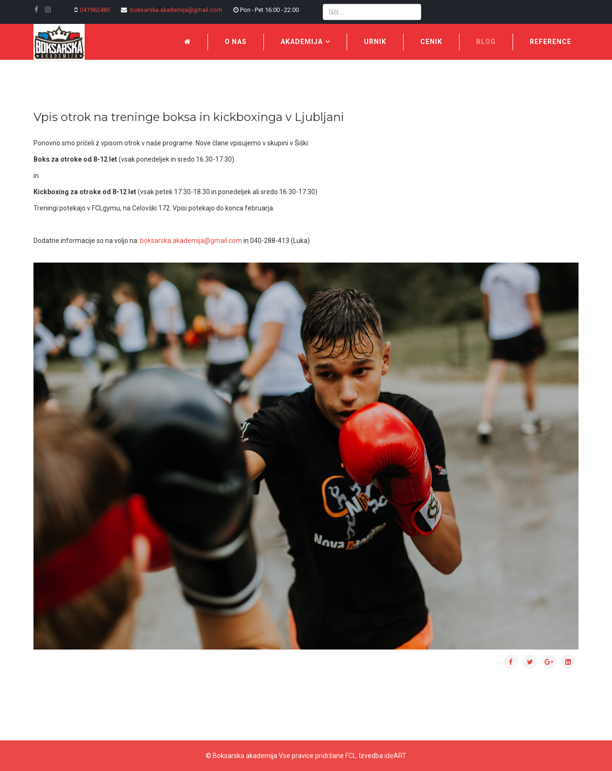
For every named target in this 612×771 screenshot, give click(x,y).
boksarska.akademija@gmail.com (176, 9)
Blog (486, 41)
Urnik (375, 41)
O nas (236, 41)
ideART (395, 756)
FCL (350, 756)
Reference (550, 41)
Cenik (431, 41)
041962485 (95, 9)
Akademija (302, 41)
